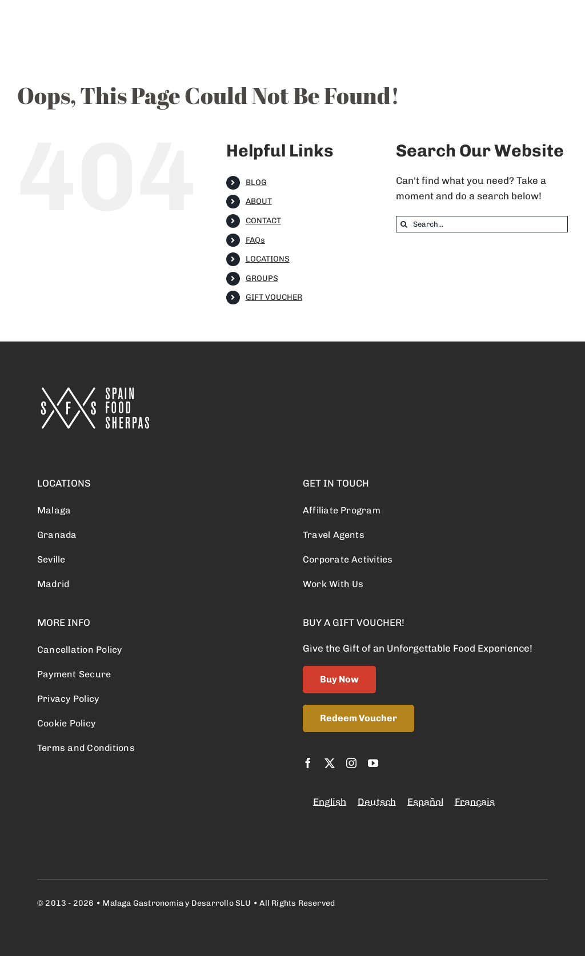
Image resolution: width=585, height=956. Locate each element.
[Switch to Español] (425, 802)
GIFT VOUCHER (274, 297)
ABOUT (259, 201)
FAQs (255, 240)
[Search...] (482, 224)
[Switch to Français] (474, 802)
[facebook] (308, 763)
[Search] (404, 224)
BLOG (256, 182)
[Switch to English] (329, 802)
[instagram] (351, 763)
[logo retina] (94, 391)
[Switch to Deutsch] (377, 802)
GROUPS (262, 278)
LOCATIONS (268, 259)
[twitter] (329, 763)
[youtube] (373, 763)
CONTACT (263, 221)
